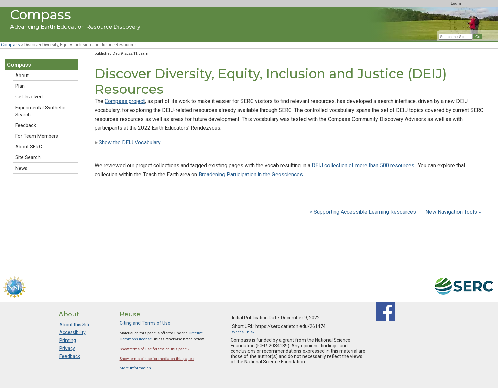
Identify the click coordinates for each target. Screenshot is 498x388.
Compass (10, 44)
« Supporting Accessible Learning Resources (363, 212)
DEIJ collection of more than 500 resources (363, 165)
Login (456, 3)
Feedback (25, 125)
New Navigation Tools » (453, 212)
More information (135, 368)
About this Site (75, 324)
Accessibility (72, 332)
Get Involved (29, 97)
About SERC (28, 147)
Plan (20, 86)
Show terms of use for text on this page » (154, 349)
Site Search (28, 157)
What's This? (243, 332)
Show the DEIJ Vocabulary (128, 142)
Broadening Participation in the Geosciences (251, 174)
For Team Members (36, 136)
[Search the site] (455, 37)
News (21, 168)
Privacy (67, 348)
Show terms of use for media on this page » (157, 359)
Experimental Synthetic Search (40, 111)
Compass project (125, 101)
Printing (67, 340)
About (22, 76)
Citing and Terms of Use (145, 323)
